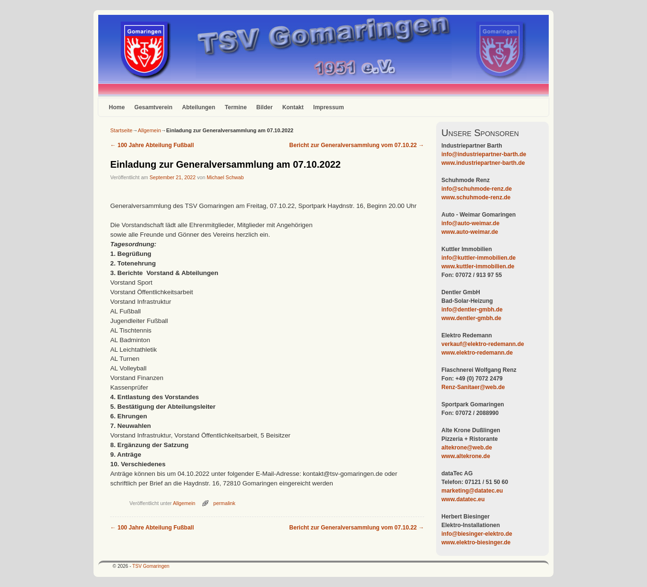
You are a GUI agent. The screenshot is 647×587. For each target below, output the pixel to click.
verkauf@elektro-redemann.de (482, 344)
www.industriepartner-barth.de (483, 163)
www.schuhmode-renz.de (475, 197)
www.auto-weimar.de (469, 232)
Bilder (264, 107)
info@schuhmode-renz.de (476, 188)
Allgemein (149, 130)
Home (117, 107)
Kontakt (293, 107)
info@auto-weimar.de (470, 223)
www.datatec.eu (463, 499)
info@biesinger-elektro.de (476, 533)
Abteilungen (198, 107)
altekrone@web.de (466, 447)
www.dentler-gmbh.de (471, 318)
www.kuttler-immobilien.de (477, 266)
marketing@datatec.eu (472, 490)
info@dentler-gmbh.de (472, 309)
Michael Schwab (225, 177)
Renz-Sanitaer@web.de (473, 387)
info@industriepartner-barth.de (483, 154)
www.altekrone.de (465, 456)
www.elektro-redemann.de (477, 352)
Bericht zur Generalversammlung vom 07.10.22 (356, 145)
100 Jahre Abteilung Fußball (152, 145)
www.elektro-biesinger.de (475, 542)
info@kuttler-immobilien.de (478, 257)
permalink (224, 503)
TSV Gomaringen (150, 566)
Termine (236, 107)
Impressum (328, 107)
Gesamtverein (153, 107)
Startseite (121, 130)
